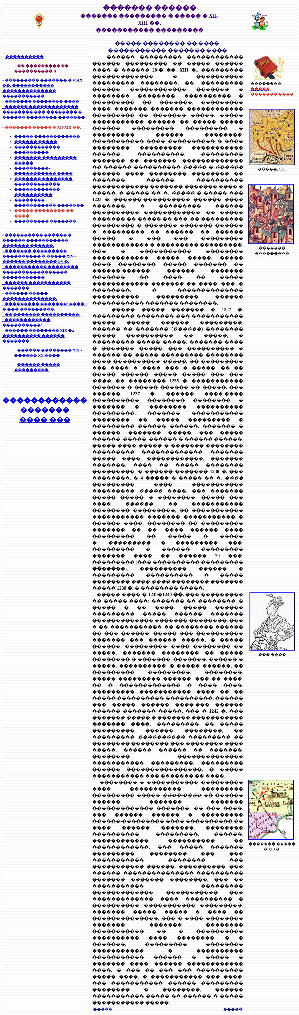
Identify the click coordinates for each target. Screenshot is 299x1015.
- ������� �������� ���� (40, 101)
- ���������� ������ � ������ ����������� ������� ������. (37, 240)
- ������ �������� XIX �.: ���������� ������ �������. (38, 335)
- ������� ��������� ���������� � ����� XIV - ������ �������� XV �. (39, 256)
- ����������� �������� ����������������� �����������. (40, 272)
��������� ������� (45, 221)
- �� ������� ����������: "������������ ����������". (41, 319)
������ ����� (35, 142)
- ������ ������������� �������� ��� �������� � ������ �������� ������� (43, 112)
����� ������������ (47, 136)
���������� (24, 56)
